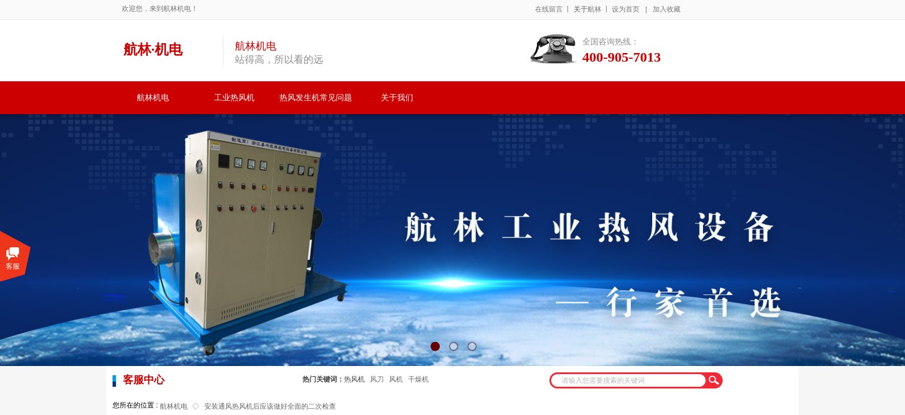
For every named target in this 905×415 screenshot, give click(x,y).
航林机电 (153, 97)
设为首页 (626, 9)
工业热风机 (234, 97)
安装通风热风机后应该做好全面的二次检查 (270, 406)
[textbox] (628, 380)
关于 (581, 9)
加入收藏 (666, 9)
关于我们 (397, 97)
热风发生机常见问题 (315, 97)
